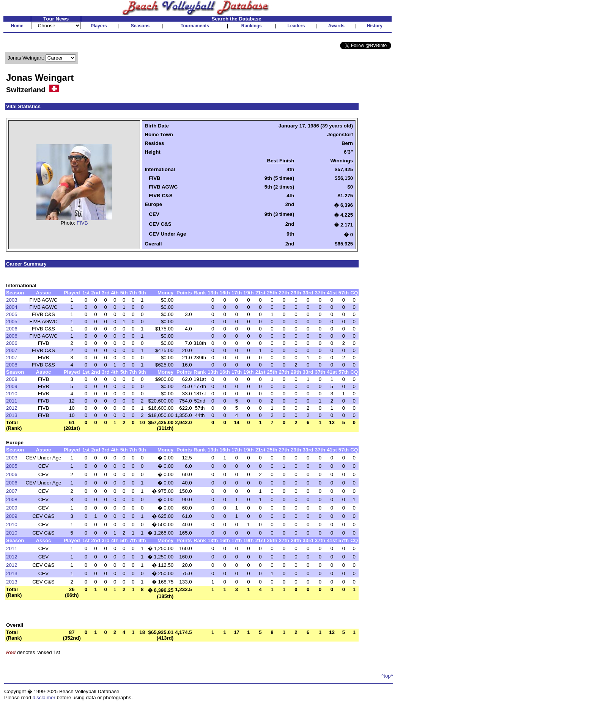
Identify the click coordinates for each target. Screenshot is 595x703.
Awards (336, 25)
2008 (11, 365)
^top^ (387, 676)
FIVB (82, 223)
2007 (11, 350)
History (374, 25)
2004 (11, 307)
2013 (11, 415)
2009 (11, 386)
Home (17, 25)
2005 (11, 314)
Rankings (251, 25)
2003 (11, 300)
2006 (11, 329)
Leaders (296, 25)
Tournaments (195, 25)
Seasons (140, 25)
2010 (11, 393)
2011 (11, 401)
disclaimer (44, 697)
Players (99, 25)
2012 (11, 408)
